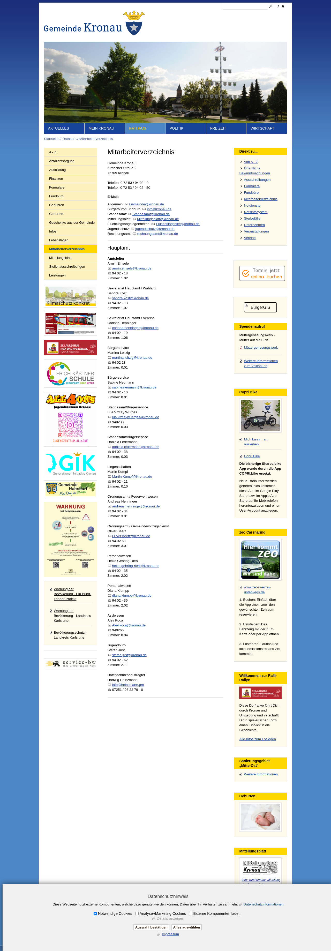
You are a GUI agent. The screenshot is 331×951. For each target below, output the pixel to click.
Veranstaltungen (256, 231)
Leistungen (57, 275)
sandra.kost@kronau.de (130, 298)
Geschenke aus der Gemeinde (72, 222)
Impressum (216, 14)
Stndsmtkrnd (151, 214)
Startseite (168, 14)
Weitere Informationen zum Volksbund (261, 363)
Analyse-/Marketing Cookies (163, 913)
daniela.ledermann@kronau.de (135, 447)
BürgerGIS (260, 307)
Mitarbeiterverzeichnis (96, 139)
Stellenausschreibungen (67, 266)
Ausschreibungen (257, 180)
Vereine (249, 238)
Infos (52, 231)
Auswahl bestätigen (151, 927)
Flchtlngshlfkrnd (178, 224)
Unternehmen (254, 225)
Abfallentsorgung (61, 161)
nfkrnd (159, 209)
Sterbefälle (252, 218)
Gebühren (56, 205)
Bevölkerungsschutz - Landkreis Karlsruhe (70, 635)
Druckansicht (262, 14)
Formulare (56, 187)
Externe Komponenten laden (216, 913)
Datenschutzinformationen (264, 904)
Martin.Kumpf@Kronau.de (132, 476)
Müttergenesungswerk (261, 347)
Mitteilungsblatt (60, 258)
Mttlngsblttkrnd (158, 219)
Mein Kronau (101, 128)
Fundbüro (56, 196)
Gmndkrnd (146, 204)
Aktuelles (58, 128)
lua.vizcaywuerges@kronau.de (135, 417)
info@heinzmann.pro (128, 685)
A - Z (52, 152)
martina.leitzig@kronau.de (132, 358)
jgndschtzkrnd (154, 229)
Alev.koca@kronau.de (129, 625)
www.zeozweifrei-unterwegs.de (257, 589)
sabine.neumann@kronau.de (134, 387)
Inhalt (183, 14)
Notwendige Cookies (115, 913)
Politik (177, 128)
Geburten (56, 214)
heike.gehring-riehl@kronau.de (135, 566)
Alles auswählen (186, 927)
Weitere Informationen (261, 774)
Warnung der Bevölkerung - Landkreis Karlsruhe (72, 616)
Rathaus (137, 128)
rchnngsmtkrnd (157, 234)
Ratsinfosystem (255, 212)
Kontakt (198, 14)
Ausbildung (57, 170)
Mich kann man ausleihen (255, 441)
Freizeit (218, 128)
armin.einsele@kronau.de (132, 268)
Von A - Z (251, 162)
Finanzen (56, 179)
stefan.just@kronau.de (129, 655)
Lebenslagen (58, 240)
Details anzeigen (170, 918)
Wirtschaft (262, 128)
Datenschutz (238, 14)
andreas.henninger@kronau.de (136, 506)
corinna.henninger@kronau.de (135, 328)
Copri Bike (252, 456)
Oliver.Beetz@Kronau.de (131, 536)
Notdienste (252, 205)
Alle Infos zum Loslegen (257, 739)
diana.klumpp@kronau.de (132, 595)
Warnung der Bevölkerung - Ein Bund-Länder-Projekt (72, 594)
